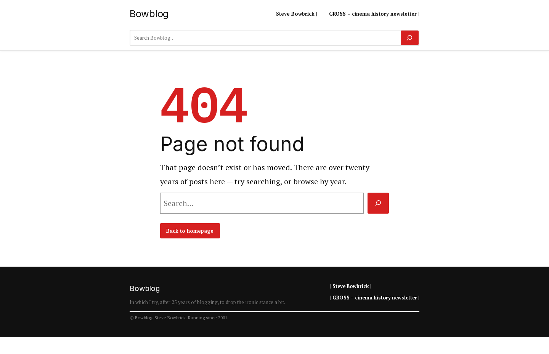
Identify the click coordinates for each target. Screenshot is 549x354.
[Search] (410, 38)
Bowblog (149, 13)
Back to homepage (190, 230)
